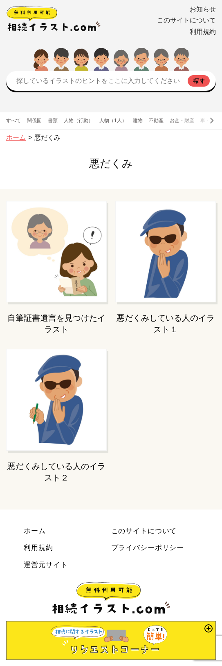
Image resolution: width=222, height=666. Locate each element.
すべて (13, 120)
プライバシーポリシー (147, 547)
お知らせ (203, 9)
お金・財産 (182, 120)
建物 (138, 120)
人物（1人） (113, 120)
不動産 (156, 120)
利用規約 (203, 31)
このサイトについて (186, 20)
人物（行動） (78, 120)
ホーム (16, 137)
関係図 (34, 120)
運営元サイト (45, 565)
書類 (53, 120)
